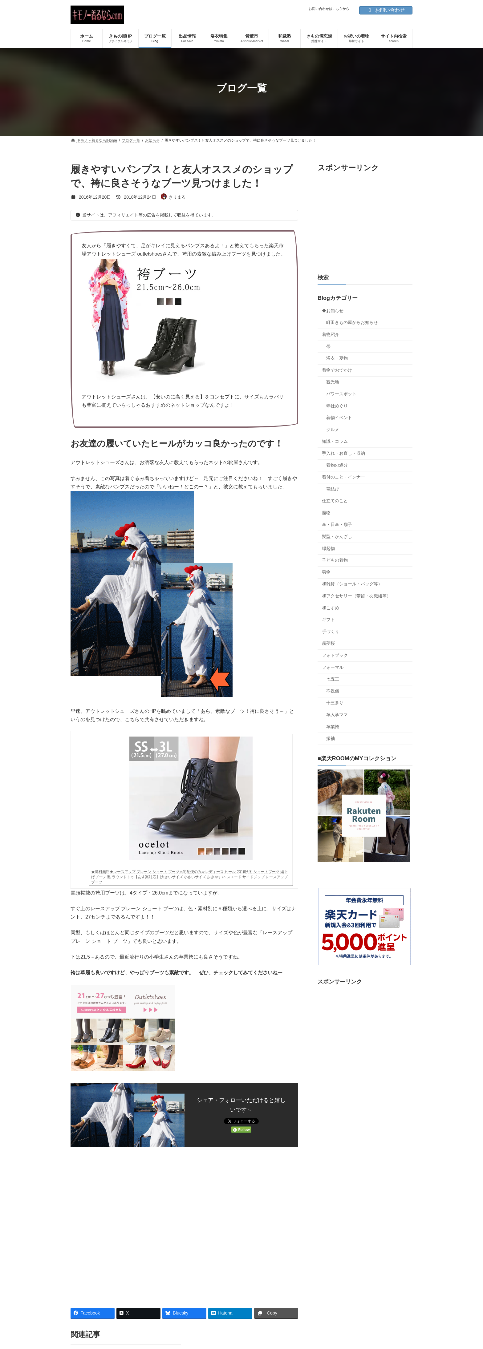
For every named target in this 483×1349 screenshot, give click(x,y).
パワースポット (341, 393)
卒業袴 (332, 726)
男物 (326, 572)
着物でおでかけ (337, 370)
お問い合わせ (386, 10)
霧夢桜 (328, 643)
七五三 (332, 679)
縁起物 (328, 548)
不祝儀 (332, 691)
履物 (326, 512)
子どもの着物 (335, 560)
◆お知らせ (332, 310)
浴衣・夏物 (337, 358)
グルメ (332, 429)
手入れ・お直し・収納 (343, 453)
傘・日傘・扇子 (337, 524)
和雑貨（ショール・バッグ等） (352, 583)
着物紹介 (330, 334)
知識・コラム (335, 441)
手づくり (330, 631)
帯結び (332, 489)
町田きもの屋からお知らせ (352, 322)
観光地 (332, 381)
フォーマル (332, 667)
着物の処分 (337, 464)
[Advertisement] (184, 1225)
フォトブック (335, 655)
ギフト (328, 619)
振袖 (330, 738)
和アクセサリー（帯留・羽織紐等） (356, 595)
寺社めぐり (337, 405)
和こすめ (330, 607)
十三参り (334, 702)
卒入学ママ (337, 714)
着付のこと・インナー (343, 477)
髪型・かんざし (337, 536)
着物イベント (339, 417)
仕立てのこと (335, 500)
